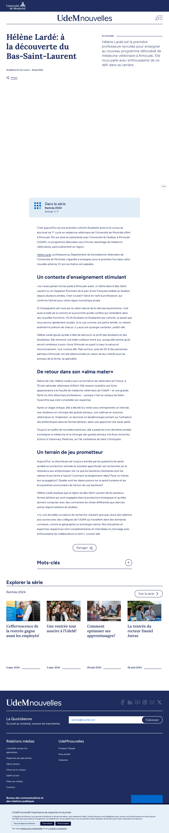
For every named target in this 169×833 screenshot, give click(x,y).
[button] (158, 21)
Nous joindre (64, 760)
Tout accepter (63, 823)
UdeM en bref (12, 782)
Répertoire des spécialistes (19, 764)
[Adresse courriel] (105, 726)
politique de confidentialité (31, 828)
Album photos (13, 770)
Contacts (10, 793)
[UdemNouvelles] (84, 21)
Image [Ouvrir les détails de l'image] (163, 193)
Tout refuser (47, 823)
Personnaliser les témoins (25, 823)
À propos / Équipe (66, 755)
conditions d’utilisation (57, 828)
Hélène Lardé (45, 261)
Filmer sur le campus (16, 776)
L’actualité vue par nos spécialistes (16, 757)
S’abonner (63, 766)
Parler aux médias (14, 788)
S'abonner (152, 726)
